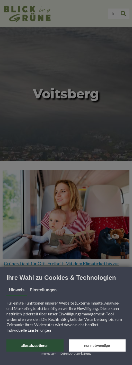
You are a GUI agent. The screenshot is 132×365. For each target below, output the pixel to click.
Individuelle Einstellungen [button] (28, 330)
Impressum (49, 353)
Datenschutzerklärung (75, 353)
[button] (35, 345)
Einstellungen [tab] (43, 290)
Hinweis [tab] (16, 290)
